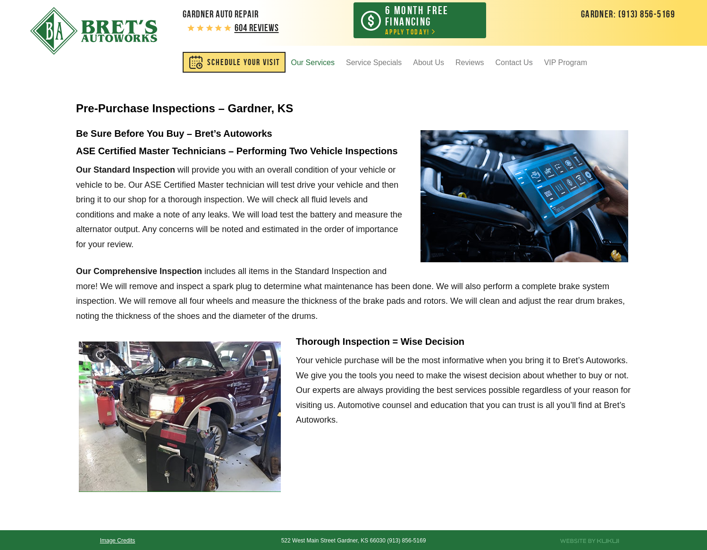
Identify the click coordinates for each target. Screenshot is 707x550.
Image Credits (117, 540)
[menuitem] (234, 62)
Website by (589, 541)
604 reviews (257, 27)
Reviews (469, 62)
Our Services (313, 62)
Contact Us (514, 62)
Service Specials (374, 62)
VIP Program (565, 62)
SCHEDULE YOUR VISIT (243, 62)
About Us (428, 62)
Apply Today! (427, 20)
